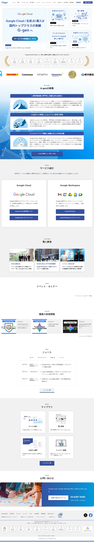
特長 (18, 2)
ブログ (54, 2)
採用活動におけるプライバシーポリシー (9, 517)
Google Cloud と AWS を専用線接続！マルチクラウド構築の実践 (56, 366)
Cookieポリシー (52, 517)
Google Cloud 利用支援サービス (24, 211)
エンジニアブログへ (87, 336)
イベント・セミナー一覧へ (85, 296)
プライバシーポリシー (41, 517)
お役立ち (60, 2)
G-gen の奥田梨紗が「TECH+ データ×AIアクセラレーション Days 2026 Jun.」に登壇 (56, 373)
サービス (26, 2)
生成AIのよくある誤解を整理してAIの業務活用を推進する (56, 381)
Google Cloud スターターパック (24, 217)
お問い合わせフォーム (58, 498)
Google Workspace (70, 211)
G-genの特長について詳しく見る (47, 153)
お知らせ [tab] (52, 357)
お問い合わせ (88, 2)
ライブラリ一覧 (47, 463)
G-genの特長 (4, 514)
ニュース (38, 2)
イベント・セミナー (46, 2)
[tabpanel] (47, 373)
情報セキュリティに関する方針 (27, 517)
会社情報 (65, 2)
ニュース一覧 (47, 390)
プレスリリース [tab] (42, 357)
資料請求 (78, 2)
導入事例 (32, 2)
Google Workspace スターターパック (70, 217)
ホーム (14, 2)
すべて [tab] (31, 357)
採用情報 (71, 2)
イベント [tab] (61, 357)
